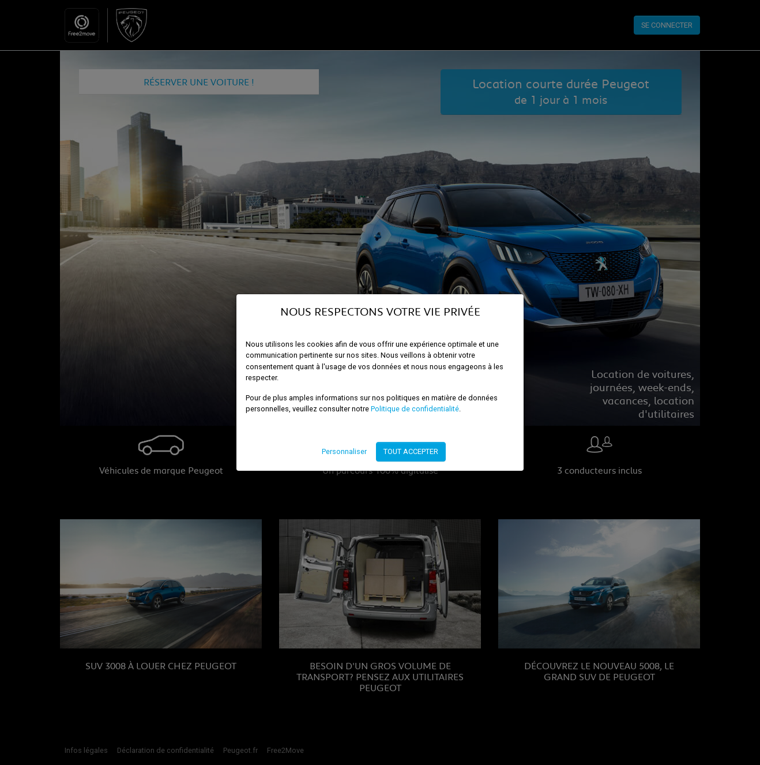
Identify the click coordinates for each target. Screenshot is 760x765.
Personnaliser (344, 451)
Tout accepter (410, 451)
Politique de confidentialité (415, 408)
